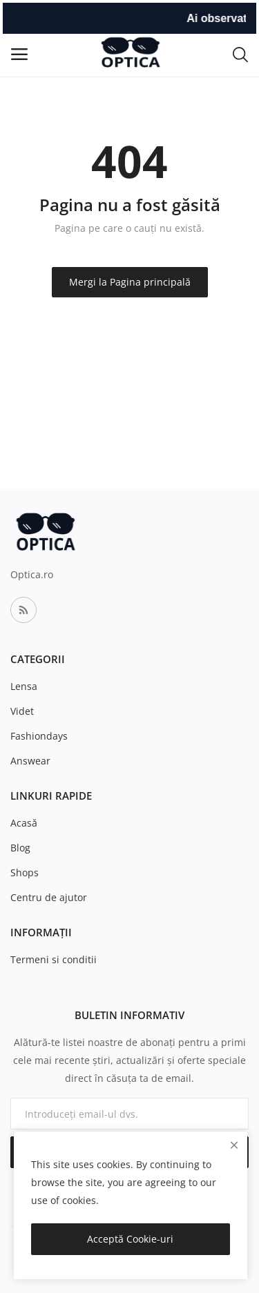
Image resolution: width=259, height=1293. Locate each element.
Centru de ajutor (48, 897)
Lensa (23, 686)
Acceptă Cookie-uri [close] (130, 1238)
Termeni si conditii (53, 959)
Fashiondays (39, 735)
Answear (30, 760)
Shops (24, 872)
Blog (20, 847)
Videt (22, 711)
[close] (234, 1145)
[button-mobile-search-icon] (240, 53)
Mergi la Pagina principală (130, 281)
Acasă (23, 822)
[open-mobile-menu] (19, 54)
